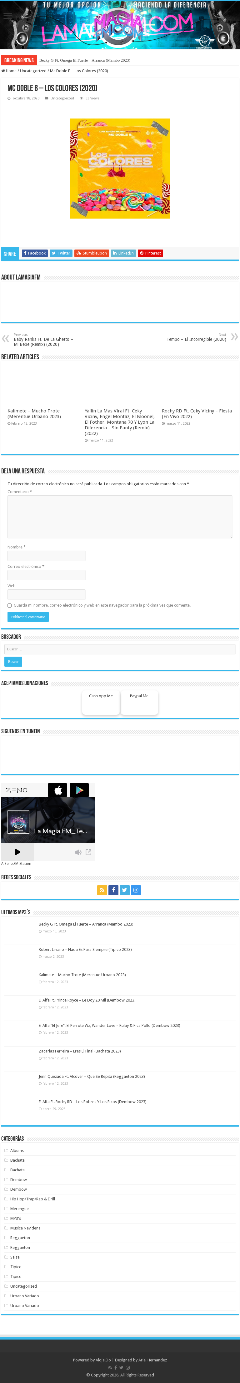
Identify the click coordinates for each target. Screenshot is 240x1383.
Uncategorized (33, 70)
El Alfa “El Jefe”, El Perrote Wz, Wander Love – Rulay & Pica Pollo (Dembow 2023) (109, 1025)
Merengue (19, 1208)
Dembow (18, 1179)
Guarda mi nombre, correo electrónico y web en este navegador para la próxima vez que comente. (102, 605)
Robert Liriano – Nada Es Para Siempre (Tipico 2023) (85, 949)
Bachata (17, 1160)
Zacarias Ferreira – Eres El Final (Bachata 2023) (80, 1051)
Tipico (16, 1266)
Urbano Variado (24, 1296)
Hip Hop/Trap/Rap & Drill (32, 1199)
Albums (17, 1150)
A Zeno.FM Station (16, 863)
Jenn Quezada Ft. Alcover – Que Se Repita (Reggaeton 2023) (92, 1076)
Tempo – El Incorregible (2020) (194, 337)
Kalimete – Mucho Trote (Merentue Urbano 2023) (34, 413)
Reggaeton (20, 1237)
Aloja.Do (103, 1360)
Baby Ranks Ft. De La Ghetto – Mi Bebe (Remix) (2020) (46, 340)
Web (12, 585)
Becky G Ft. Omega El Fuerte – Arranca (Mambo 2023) (84, 60)
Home (9, 70)
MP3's (15, 1218)
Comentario (20, 491)
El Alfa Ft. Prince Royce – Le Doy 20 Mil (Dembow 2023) (87, 1000)
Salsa (15, 1257)
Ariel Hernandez (152, 1360)
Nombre (17, 547)
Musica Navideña (25, 1228)
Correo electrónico (26, 566)
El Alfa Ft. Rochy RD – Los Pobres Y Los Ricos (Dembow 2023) (93, 1101)
